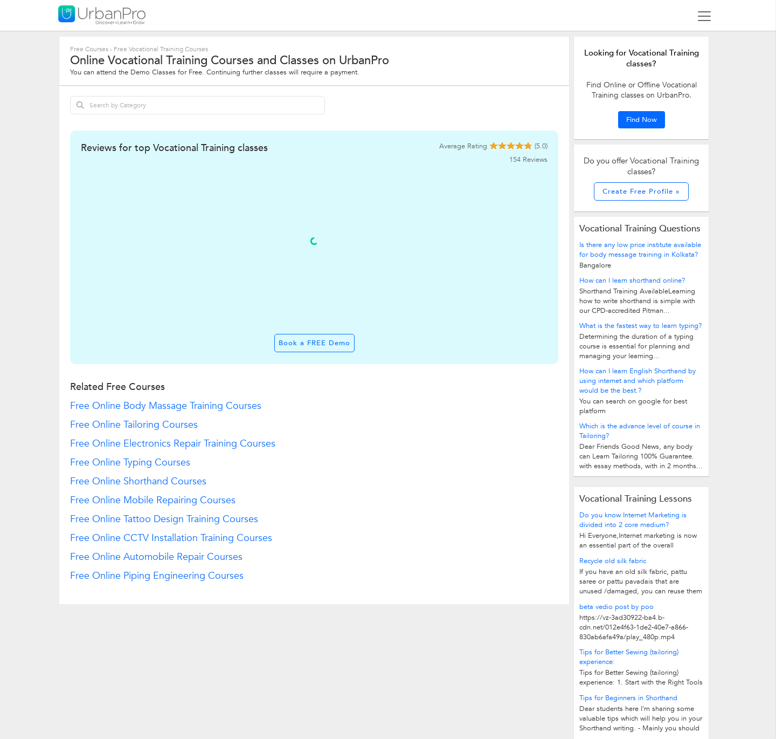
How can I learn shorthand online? (632, 280)
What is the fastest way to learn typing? (640, 326)
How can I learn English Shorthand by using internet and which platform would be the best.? (637, 380)
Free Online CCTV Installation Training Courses (171, 538)
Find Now (641, 120)
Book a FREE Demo (314, 343)
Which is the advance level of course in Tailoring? (639, 431)
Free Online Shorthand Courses (138, 481)
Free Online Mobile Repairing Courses (152, 500)
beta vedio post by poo (616, 607)
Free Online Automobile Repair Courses (156, 557)
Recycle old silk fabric (612, 561)
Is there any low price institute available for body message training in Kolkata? (640, 249)
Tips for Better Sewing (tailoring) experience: (628, 657)
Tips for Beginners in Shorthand (628, 698)
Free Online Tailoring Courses (134, 425)
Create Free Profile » (641, 191)
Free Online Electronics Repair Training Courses (172, 443)
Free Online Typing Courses (130, 462)
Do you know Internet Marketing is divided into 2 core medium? (633, 520)
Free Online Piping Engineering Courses (157, 576)
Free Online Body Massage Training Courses (165, 406)
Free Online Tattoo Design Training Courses (164, 519)
